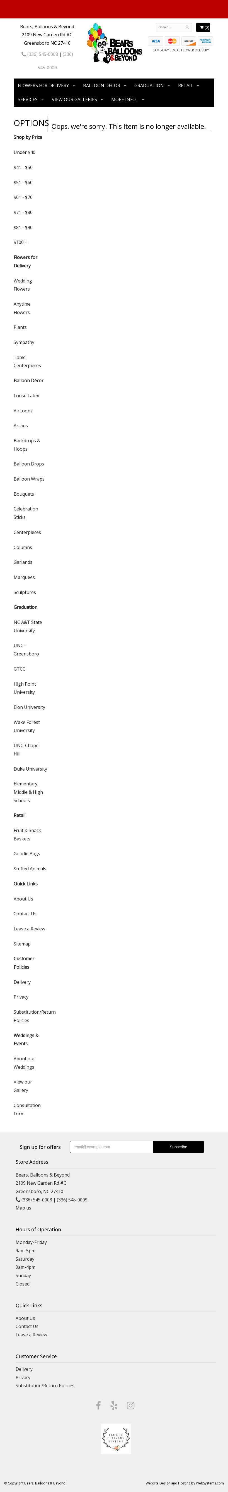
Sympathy (24, 342)
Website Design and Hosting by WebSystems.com (185, 1483)
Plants (20, 327)
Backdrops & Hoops (27, 445)
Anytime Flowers (22, 308)
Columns (23, 547)
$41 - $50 (23, 167)
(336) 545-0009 (72, 1200)
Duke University (30, 769)
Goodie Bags (27, 853)
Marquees (24, 577)
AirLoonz (23, 411)
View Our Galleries (74, 99)
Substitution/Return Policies (30, 1016)
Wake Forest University (27, 726)
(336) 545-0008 (39, 54)
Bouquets (24, 494)
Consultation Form (27, 1109)
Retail (185, 85)
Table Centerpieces (27, 361)
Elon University (29, 707)
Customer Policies (24, 963)
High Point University (25, 688)
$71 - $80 (23, 212)
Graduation (149, 85)
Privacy (21, 997)
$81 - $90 (23, 227)
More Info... (124, 99)
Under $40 (24, 152)
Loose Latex (26, 396)
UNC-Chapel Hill (27, 749)
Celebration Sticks (26, 513)
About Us (23, 899)
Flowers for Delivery (43, 85)
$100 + (21, 242)
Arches (21, 425)
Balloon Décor (101, 85)
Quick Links (26, 884)
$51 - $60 (23, 182)
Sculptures (25, 592)
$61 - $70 (23, 197)
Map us (23, 1208)
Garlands (23, 562)
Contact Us (25, 914)
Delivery (22, 982)
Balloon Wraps (29, 479)
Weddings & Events (26, 1039)
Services (28, 99)
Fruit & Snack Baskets (27, 834)
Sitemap (22, 944)
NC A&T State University (28, 626)
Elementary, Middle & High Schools (28, 792)
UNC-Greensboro (26, 649)
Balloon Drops (29, 464)
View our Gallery (23, 1086)
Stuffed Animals (30, 869)
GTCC (19, 669)
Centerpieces (27, 532)
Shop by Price (28, 137)
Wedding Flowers (23, 285)
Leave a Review (29, 929)
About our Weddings (24, 1063)
